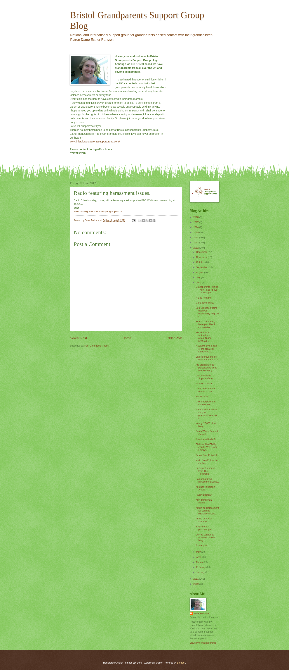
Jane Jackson (201, 613)
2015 (196, 232)
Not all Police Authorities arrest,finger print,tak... (203, 336)
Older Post (174, 338)
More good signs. (205, 302)
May (198, 551)
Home (126, 338)
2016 (196, 227)
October (200, 262)
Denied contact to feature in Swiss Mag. (205, 537)
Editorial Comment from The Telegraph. (205, 471)
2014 (196, 237)
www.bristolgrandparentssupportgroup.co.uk (95, 141)
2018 (196, 217)
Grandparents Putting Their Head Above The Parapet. (207, 289)
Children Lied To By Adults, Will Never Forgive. (206, 447)
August (200, 272)
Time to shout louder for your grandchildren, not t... (206, 413)
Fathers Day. (202, 396)
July (198, 277)
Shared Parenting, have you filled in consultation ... (206, 324)
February (201, 567)
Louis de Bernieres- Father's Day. (206, 390)
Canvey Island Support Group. (205, 377)
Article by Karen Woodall (204, 520)
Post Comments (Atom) (96, 345)
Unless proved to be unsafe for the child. (207, 358)
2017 (196, 222)
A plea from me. (204, 297)
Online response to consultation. (205, 403)
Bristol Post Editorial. (206, 455)
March (199, 562)
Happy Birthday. (204, 494)
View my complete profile (203, 642)
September (202, 267)
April (198, 557)
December (202, 252)
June (199, 282)
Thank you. (201, 545)
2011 (196, 578)
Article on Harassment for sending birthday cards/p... (207, 511)
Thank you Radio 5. (206, 439)
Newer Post (78, 338)
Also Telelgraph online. (204, 501)
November (202, 257)
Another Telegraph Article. (205, 488)
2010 (196, 584)
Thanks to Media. (205, 383)
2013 (196, 242)
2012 (196, 247)
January (200, 572)
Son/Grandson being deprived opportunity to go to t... (207, 312)
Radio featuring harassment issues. (207, 480)
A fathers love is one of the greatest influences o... (206, 349)
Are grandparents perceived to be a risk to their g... (206, 367)
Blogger (181, 662)
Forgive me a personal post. (204, 528)
